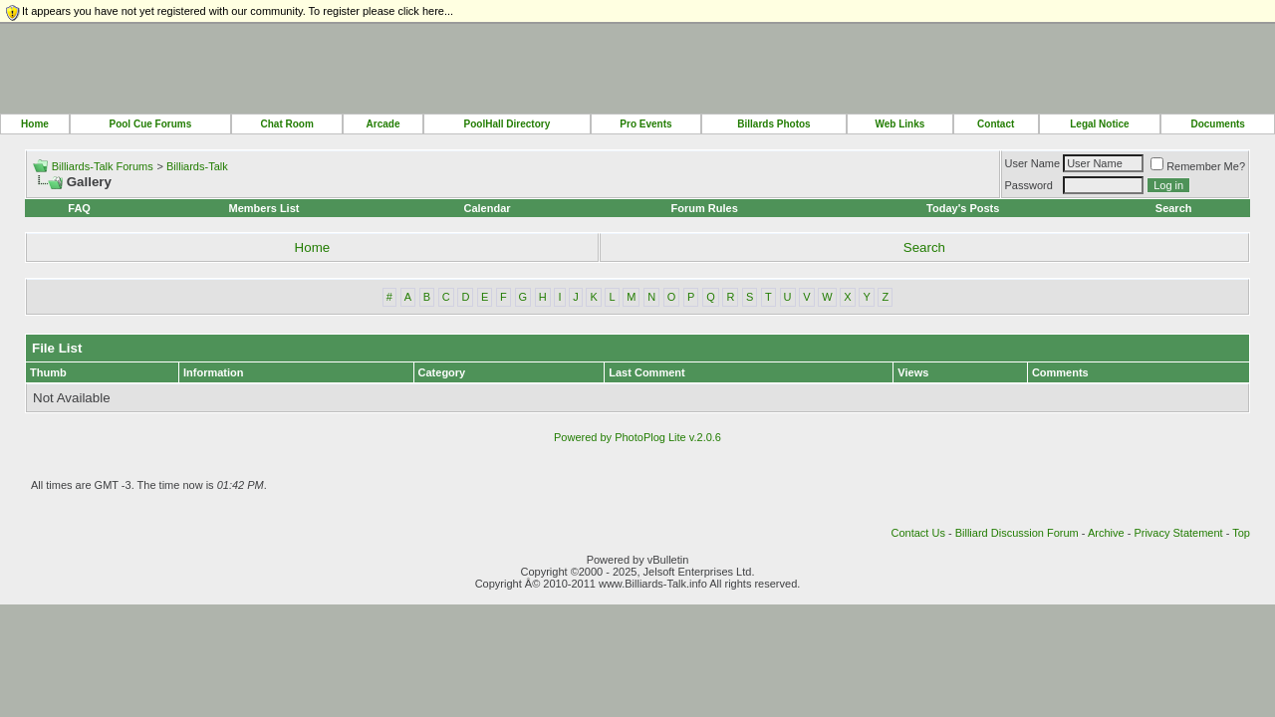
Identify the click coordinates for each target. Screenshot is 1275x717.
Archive (1106, 533)
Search (1173, 208)
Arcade (383, 124)
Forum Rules (704, 208)
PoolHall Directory (507, 124)
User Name (1033, 163)
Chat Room (286, 124)
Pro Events (645, 124)
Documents (1217, 124)
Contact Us (917, 533)
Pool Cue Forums (150, 124)
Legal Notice (1099, 124)
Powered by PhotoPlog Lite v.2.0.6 (637, 437)
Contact (995, 124)
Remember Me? (1197, 166)
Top (1241, 533)
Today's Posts (962, 208)
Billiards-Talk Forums (102, 166)
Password (1029, 185)
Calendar (486, 208)
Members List (264, 208)
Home (35, 124)
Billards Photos (773, 124)
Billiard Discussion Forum (1017, 533)
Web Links (900, 124)
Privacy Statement (1178, 533)
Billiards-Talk (197, 166)
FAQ (79, 208)
